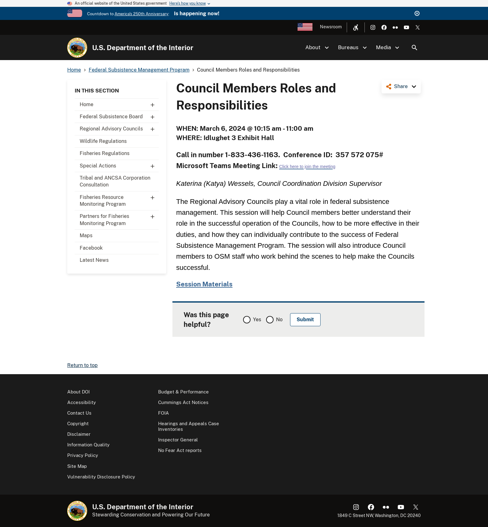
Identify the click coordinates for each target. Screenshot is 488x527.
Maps (86, 235)
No (279, 319)
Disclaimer (79, 434)
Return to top (82, 365)
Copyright (78, 423)
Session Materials (204, 284)
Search (414, 47)
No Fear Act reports (180, 450)
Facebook (91, 248)
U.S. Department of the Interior (142, 48)
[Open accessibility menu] (356, 27)
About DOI (78, 391)
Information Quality (88, 444)
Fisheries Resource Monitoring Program (119, 199)
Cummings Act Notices (183, 402)
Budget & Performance (183, 391)
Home (119, 105)
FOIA (163, 413)
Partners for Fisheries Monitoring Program (119, 218)
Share (401, 86)
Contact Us (79, 413)
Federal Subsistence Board (119, 117)
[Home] (77, 48)
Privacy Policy (82, 455)
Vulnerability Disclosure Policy (101, 476)
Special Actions (119, 166)
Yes (257, 319)
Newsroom (331, 27)
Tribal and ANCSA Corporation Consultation (115, 181)
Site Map (77, 466)
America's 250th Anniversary (141, 14)
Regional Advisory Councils (119, 129)
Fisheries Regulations (104, 153)
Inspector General (178, 439)
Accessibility (81, 402)
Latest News (94, 260)
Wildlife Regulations (103, 141)
